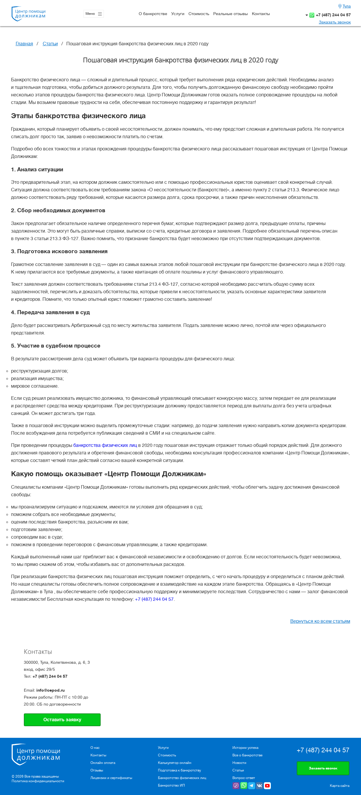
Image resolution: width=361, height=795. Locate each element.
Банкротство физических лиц (182, 778)
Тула (347, 6)
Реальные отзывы (230, 13)
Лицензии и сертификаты (111, 778)
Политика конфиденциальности (38, 781)
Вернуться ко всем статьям (320, 621)
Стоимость (198, 13)
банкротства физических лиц (105, 445)
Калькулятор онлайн (174, 763)
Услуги (177, 13)
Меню (94, 14)
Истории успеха (245, 748)
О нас (94, 748)
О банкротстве (153, 13)
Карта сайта (339, 785)
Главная (24, 43)
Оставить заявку (62, 719)
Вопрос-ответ (243, 778)
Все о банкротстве (247, 755)
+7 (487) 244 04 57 (333, 14)
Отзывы (96, 770)
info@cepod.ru (50, 690)
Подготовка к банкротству (179, 770)
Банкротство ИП (171, 785)
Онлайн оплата (102, 763)
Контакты (261, 13)
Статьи (50, 43)
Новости (239, 763)
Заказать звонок (335, 22)
